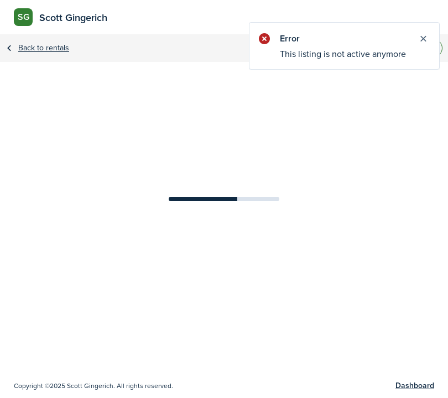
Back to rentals (43, 48)
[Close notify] (423, 38)
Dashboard (414, 385)
